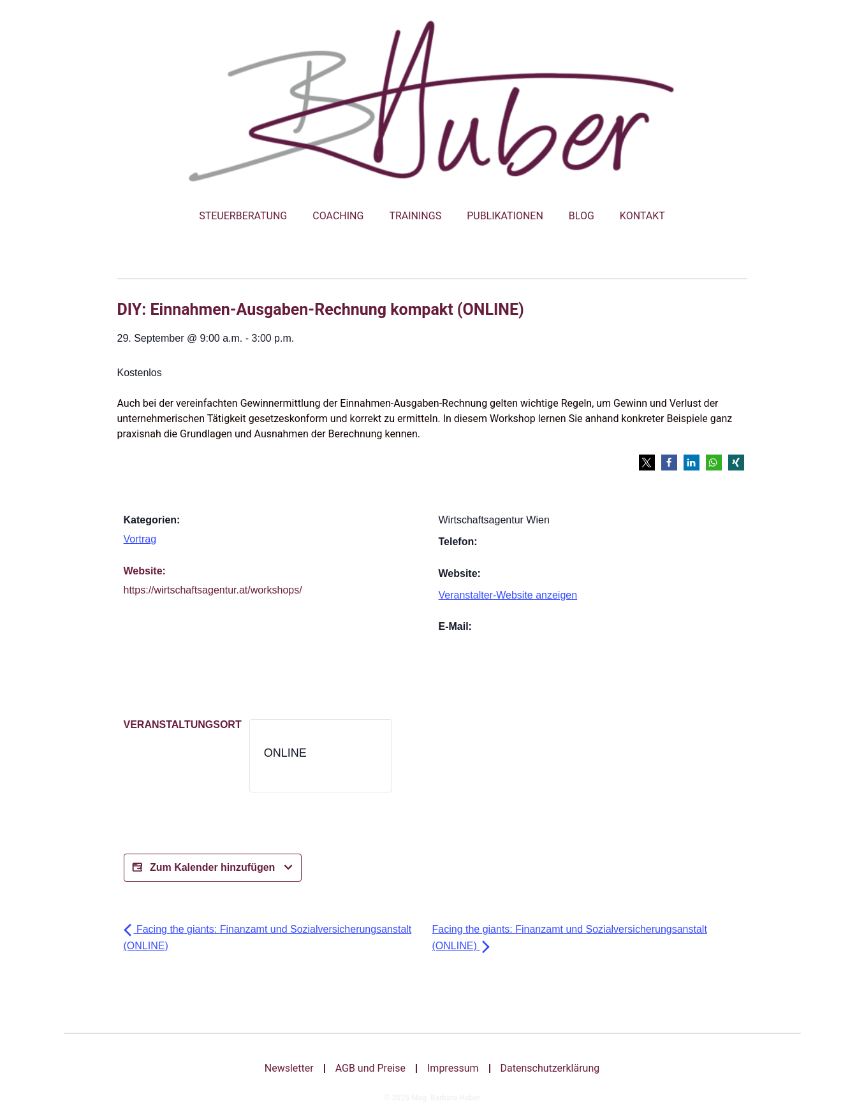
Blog (581, 216)
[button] (647, 462)
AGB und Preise (370, 1068)
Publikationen (505, 216)
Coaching (337, 216)
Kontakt (642, 216)
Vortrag (140, 539)
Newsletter (289, 1068)
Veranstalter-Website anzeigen (508, 595)
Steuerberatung (243, 216)
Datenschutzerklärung (550, 1068)
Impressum (453, 1068)
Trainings (415, 216)
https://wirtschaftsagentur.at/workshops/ (213, 590)
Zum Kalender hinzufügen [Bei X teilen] (212, 867)
